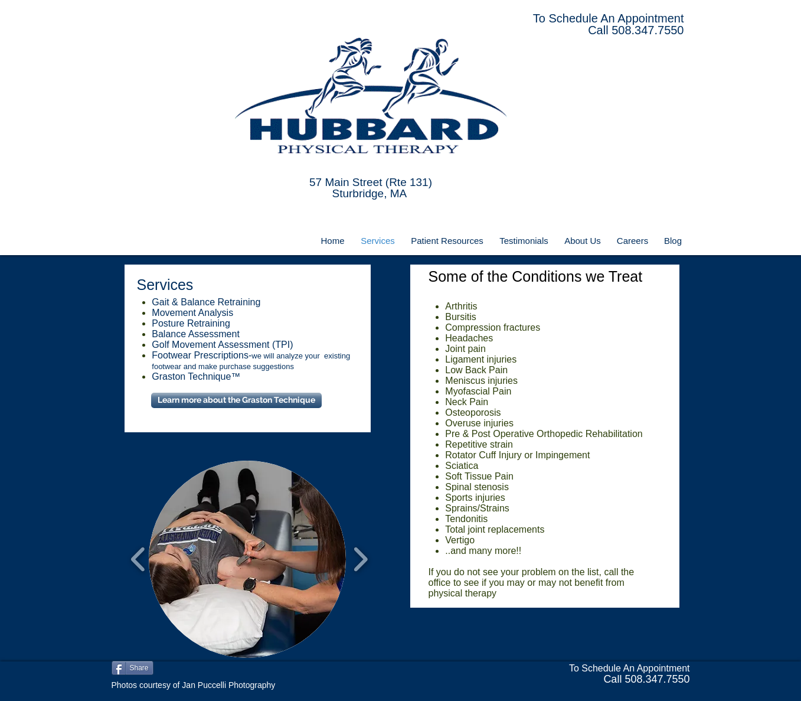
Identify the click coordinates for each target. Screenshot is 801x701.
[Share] (132, 668)
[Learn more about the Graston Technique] (236, 400)
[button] (247, 559)
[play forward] (360, 559)
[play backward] (138, 559)
